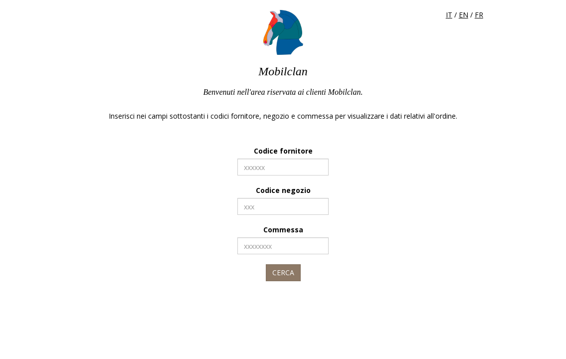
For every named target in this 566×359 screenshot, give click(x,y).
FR (479, 14)
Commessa (283, 229)
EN (463, 14)
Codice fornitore (283, 151)
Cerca (283, 272)
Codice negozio (283, 190)
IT (449, 14)
